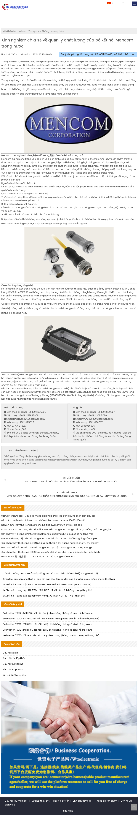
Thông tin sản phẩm (53, 31)
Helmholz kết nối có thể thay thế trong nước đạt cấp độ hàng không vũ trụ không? (46, 547)
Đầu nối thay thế (41, 800)
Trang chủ (34, 31)
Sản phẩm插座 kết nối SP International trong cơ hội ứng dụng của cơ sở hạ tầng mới (47, 533)
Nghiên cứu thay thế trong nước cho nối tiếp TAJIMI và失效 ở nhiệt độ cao (41, 524)
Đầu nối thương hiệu (16, 800)
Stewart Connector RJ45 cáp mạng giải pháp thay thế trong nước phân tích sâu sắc (48, 515)
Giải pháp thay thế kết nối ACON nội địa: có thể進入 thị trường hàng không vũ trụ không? (50, 542)
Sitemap (68, 810)
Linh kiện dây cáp (82, 800)
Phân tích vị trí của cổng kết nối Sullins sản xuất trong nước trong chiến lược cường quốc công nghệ (56, 529)
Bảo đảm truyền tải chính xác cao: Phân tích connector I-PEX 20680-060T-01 (43, 520)
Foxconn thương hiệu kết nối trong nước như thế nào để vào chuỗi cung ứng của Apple (49, 538)
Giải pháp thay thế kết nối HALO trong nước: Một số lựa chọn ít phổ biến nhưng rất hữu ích (50, 552)
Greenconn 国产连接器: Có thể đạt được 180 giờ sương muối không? (38, 556)
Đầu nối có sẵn (61, 800)
